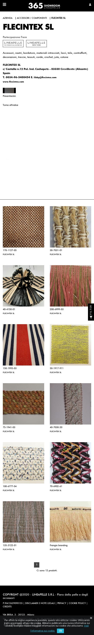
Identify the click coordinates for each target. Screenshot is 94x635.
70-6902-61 (56, 486)
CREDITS (7, 607)
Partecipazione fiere (15, 37)
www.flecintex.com (13, 82)
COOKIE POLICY (77, 603)
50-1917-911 (57, 368)
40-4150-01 (9, 309)
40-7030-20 (56, 427)
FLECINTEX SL (8, 254)
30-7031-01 (56, 250)
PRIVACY (61, 603)
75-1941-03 (9, 427)
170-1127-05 (10, 250)
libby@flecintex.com (45, 77)
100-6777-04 (10, 486)
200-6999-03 (57, 309)
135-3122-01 (10, 545)
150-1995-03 (10, 368)
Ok (60, 631)
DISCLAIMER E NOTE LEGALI (40, 603)
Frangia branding (58, 545)
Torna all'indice (10, 105)
